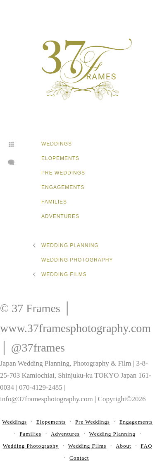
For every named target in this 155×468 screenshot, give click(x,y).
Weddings (56, 144)
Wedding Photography (77, 260)
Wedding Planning (70, 245)
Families (54, 202)
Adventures (60, 216)
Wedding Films (64, 274)
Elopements (60, 158)
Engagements (62, 187)
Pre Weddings (63, 173)
